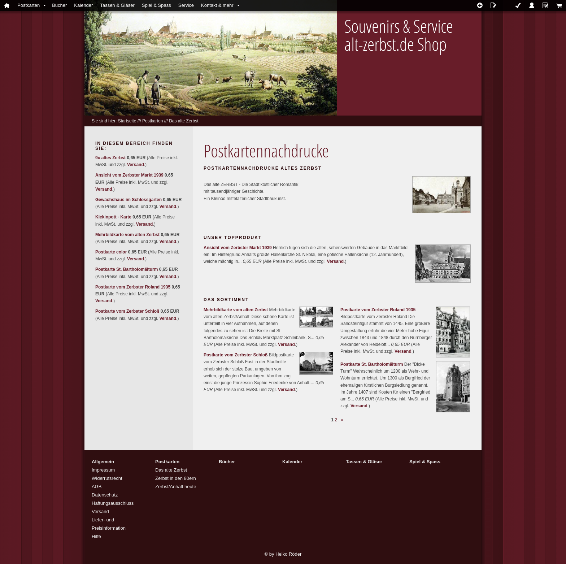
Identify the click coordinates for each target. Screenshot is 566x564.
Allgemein (103, 461)
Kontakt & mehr (217, 5)
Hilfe (96, 536)
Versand (335, 261)
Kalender (83, 5)
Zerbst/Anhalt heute (175, 486)
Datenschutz (105, 495)
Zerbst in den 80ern (175, 478)
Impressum (103, 470)
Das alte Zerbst (183, 120)
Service (186, 5)
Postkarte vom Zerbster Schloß (235, 354)
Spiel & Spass (156, 5)
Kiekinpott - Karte (113, 217)
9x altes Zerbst (110, 157)
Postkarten (28, 5)
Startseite (127, 120)
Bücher (59, 5)
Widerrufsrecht (107, 478)
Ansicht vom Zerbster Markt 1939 (238, 247)
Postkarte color (111, 252)
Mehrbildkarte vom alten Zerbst (236, 309)
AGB (96, 486)
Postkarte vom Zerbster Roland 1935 (377, 309)
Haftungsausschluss (113, 503)
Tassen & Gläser (117, 5)
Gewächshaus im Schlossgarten (128, 199)
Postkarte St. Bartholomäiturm (371, 364)
